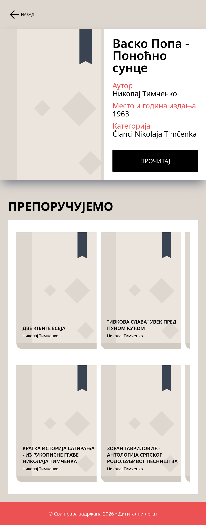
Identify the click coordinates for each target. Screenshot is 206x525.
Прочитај (155, 161)
